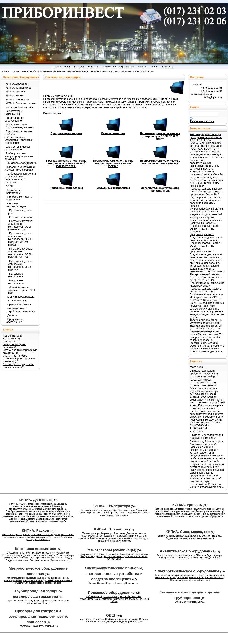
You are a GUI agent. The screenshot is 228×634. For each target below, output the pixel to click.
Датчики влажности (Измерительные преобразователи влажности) (114, 534)
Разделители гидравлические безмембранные (38, 583)
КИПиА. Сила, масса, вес (21, 103)
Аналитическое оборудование (14, 119)
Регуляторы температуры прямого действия (115, 512)
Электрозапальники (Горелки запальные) (50, 560)
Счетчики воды (42, 539)
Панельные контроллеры (66, 188)
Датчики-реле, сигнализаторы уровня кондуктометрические (185, 509)
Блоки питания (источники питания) (206, 577)
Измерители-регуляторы (14, 191)
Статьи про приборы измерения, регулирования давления (19, 358)
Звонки (92, 583)
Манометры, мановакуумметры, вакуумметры (37, 507)
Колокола (119, 583)
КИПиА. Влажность (17, 99)
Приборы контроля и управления (19, 198)
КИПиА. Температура (18, 87)
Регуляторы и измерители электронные (38, 626)
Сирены (101, 583)
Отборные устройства (185, 602)
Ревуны (110, 583)
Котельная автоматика (19, 107)
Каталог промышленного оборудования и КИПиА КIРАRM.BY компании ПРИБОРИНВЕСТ (56, 71)
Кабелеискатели (94, 596)
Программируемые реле (66, 133)
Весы (218, 536)
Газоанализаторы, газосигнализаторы (176, 555)
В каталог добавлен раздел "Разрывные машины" (206, 436)
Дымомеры (215, 558)
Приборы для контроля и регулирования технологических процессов (20, 178)
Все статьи (9, 338)
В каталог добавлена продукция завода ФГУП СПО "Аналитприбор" (204, 373)
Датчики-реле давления (54, 509)
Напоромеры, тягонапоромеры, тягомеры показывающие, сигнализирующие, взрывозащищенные (38, 505)
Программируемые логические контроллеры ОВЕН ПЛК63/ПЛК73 (160, 136)
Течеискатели (110, 596)
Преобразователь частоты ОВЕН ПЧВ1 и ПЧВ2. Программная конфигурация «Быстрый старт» (207, 281)
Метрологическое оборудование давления (19, 126)
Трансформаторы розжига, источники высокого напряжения (39, 556)
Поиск (194, 107)
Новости (196, 361)
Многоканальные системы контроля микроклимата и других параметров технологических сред (119, 539)
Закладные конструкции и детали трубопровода (20, 168)
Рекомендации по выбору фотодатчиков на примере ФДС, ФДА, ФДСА (206, 137)
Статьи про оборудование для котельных (18, 366)
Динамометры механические (172, 536)
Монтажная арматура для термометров (124, 513)
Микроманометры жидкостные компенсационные (47, 580)
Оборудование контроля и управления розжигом (31, 553)
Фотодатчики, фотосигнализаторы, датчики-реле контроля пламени (35, 554)
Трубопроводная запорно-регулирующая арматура (19, 156)
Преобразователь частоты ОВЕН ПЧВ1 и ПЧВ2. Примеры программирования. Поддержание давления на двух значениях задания (206, 232)
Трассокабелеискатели (129, 596)
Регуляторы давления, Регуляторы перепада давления (33, 600)
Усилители (182, 577)
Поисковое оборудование (21, 163)
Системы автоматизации (138, 71)
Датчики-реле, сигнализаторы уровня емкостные (189, 510)
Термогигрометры (91, 533)
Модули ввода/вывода (20, 296)
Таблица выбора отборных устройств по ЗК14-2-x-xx (206, 321)
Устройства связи (18, 300)
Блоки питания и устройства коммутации (20, 310)
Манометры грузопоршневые (21, 578)
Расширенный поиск (202, 121)
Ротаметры (53, 537)
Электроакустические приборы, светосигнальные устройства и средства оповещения (18, 137)
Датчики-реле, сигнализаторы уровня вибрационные (197, 516)
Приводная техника (19, 304)
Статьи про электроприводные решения (14, 344)
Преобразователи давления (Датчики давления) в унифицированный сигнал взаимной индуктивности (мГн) (39, 520)
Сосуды (201, 602)
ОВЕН (117, 71)
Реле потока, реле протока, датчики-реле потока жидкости (31, 534)
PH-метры (201, 555)
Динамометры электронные (201, 536)
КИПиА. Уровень (16, 91)
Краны (46, 603)
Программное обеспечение (15, 320)
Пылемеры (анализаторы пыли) (192, 558)
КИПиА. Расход (15, 95)
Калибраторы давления (48, 578)
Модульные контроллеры (113, 188)
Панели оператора (113, 133)
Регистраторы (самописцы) (13, 112)
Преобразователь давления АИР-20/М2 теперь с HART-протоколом (206, 183)
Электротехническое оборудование (18, 148)
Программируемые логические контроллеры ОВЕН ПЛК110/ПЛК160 (113, 163)
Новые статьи (11, 335)
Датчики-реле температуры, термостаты (114, 510)
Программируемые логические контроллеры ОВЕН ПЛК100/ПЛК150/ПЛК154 (66, 163)
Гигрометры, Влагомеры (113, 533)
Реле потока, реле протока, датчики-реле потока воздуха (39, 535)
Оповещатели (132, 583)
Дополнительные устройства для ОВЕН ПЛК (160, 189)
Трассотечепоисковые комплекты (95, 599)
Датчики (12, 315)
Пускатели (204, 580)
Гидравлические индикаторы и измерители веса (190, 538)
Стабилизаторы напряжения (184, 580)
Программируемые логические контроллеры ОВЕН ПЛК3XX (160, 162)
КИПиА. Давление (16, 83)
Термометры (87, 510)
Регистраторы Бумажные (92, 554)
